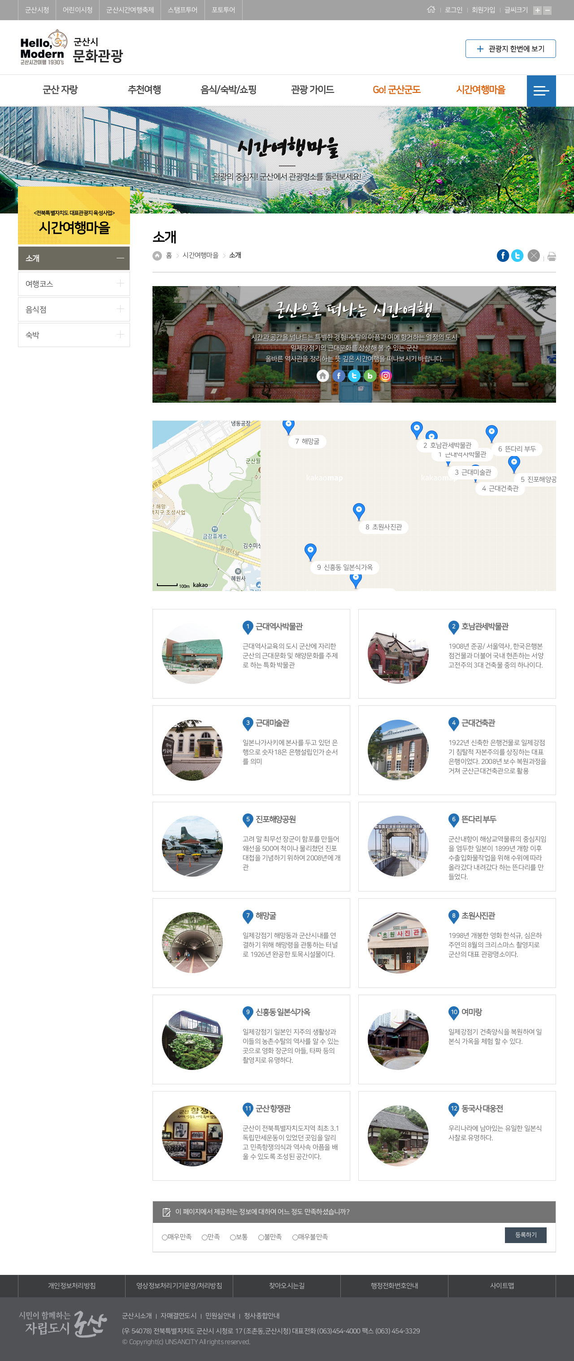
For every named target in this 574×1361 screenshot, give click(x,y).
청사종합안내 (262, 1316)
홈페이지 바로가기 (323, 376)
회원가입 (484, 10)
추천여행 (144, 90)
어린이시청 (77, 10)
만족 (214, 1237)
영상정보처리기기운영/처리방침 (179, 1286)
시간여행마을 (480, 90)
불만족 (273, 1237)
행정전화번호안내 (394, 1286)
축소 (547, 10)
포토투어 (223, 10)
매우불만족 (313, 1237)
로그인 (454, 10)
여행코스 (39, 284)
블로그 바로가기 (370, 376)
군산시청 (37, 10)
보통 (242, 1237)
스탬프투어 (182, 10)
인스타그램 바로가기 (385, 376)
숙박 (32, 335)
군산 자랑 (60, 90)
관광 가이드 (312, 90)
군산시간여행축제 (130, 10)
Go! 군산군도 (397, 90)
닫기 (533, 255)
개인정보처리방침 (72, 1286)
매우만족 (179, 1237)
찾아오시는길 (287, 1286)
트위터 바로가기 (354, 376)
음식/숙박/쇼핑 (228, 90)
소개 (32, 258)
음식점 (36, 309)
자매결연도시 (178, 1316)
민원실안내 (220, 1316)
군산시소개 (137, 1316)
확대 (537, 10)
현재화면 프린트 (550, 256)
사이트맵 (502, 1286)
